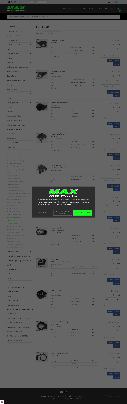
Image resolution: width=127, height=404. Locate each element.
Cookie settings (42, 212)
